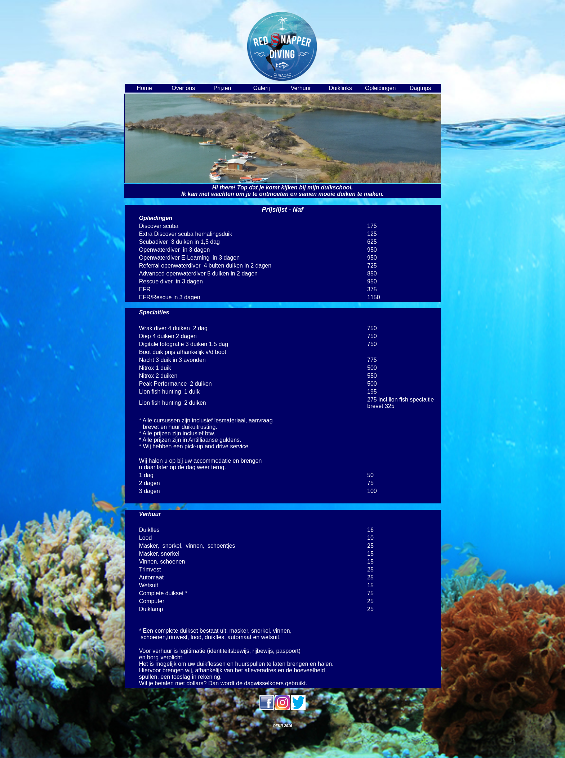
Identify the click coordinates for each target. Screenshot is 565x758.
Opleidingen (380, 88)
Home (144, 88)
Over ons (183, 88)
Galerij (261, 88)
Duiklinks (340, 88)
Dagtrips (420, 88)
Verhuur (301, 88)
